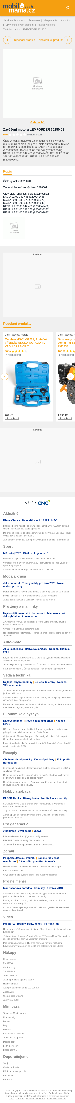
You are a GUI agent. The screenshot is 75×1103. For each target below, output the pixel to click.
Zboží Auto (8, 992)
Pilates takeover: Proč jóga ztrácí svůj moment (25, 836)
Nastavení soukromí (35, 1098)
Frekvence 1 (9, 1075)
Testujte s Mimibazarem (14, 1013)
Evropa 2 (7, 1079)
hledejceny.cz (9, 959)
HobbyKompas (10, 983)
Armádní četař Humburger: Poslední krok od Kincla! (28, 569)
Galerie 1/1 (37, 122)
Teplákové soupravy (13, 1037)
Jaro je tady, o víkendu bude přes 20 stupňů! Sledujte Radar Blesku (36, 539)
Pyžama (7, 1029)
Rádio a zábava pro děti (14, 1071)
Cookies (20, 1098)
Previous (4, 376)
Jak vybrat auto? (11, 1000)
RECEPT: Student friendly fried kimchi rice (23, 840)
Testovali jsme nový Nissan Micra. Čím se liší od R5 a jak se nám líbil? (37, 664)
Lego (5, 1025)
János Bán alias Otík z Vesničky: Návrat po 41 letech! (29, 599)
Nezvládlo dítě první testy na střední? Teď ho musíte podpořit (33, 866)
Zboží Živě (8, 963)
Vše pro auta (50, 20)
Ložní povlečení (11, 1046)
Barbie (6, 1021)
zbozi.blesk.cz (10, 975)
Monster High (9, 1017)
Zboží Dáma (9, 971)
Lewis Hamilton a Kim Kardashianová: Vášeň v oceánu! (30, 595)
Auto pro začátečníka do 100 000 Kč (21, 987)
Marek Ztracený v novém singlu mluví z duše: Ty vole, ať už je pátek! (36, 591)
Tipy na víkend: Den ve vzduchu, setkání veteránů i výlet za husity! (35, 810)
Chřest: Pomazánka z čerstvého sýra (21, 629)
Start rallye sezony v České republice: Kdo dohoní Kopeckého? (34, 668)
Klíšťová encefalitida (13, 870)
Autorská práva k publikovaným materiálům (26, 1093)
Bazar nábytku (10, 1050)
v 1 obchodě (12, 418)
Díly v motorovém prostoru (19, 24)
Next (70, 376)
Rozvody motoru (46, 24)
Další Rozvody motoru (16, 334)
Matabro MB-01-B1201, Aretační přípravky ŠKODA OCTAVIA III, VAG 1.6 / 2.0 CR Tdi (26, 342)
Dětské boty (9, 1042)
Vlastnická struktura (56, 1098)
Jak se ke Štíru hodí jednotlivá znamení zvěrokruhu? (28, 844)
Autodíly (65, 20)
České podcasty (11, 1067)
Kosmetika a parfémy (13, 1033)
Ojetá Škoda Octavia (13, 996)
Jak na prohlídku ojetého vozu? (18, 979)
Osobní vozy (9, 967)
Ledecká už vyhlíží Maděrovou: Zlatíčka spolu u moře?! (30, 558)
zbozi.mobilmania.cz (14, 20)
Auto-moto (34, 20)
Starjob (6, 1063)
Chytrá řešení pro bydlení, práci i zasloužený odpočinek (30, 874)
